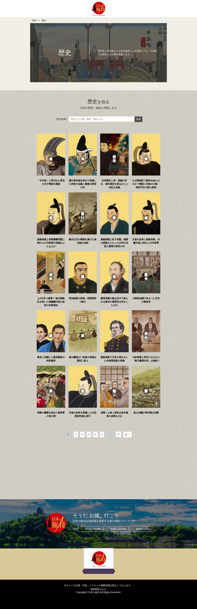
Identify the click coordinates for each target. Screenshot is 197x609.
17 (121, 434)
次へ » (132, 434)
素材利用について (98, 589)
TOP (34, 20)
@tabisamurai (144, 529)
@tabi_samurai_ (92, 529)
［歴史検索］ (61, 119)
